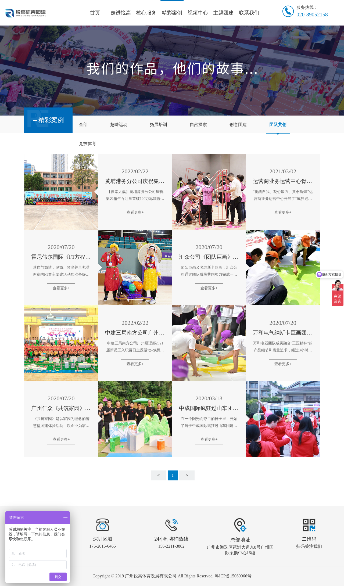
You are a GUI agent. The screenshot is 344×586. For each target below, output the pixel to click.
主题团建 (223, 13)
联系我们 (249, 13)
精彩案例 (172, 13)
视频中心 (198, 13)
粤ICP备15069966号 (233, 576)
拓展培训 (158, 124)
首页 (95, 13)
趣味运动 (118, 124)
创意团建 (238, 124)
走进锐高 (120, 13)
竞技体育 (87, 143)
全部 (83, 124)
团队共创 (277, 124)
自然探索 (198, 124)
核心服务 (146, 13)
